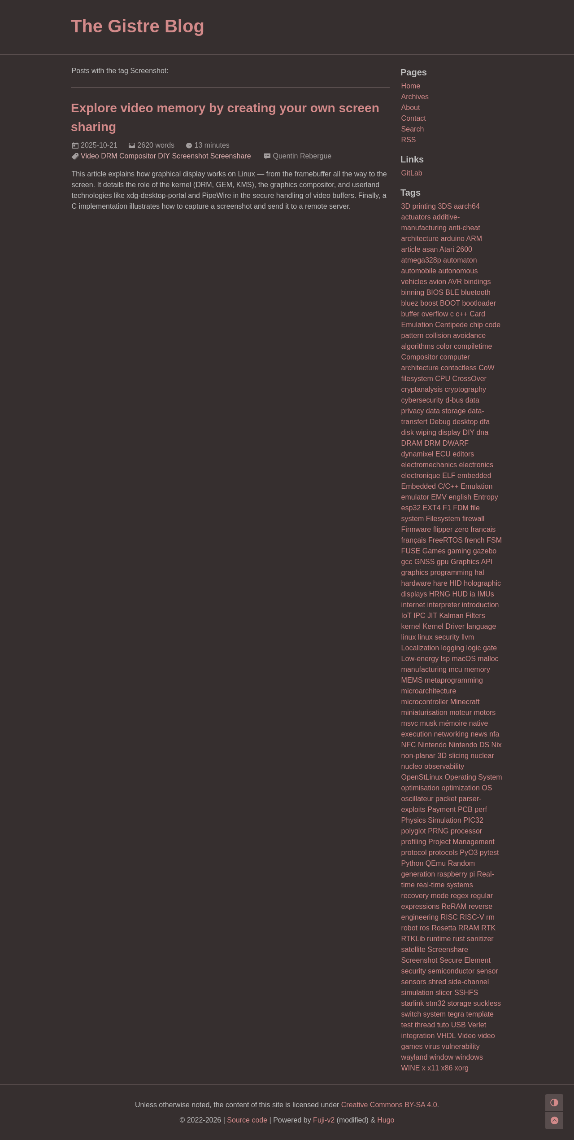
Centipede (451, 325)
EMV (439, 497)
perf (480, 809)
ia (472, 594)
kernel (411, 626)
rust (459, 939)
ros (425, 928)
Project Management (461, 842)
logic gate (481, 648)
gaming (459, 551)
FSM (494, 540)
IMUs (485, 594)
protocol (414, 852)
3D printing (418, 206)
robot (409, 928)
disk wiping (418, 432)
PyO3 (469, 852)
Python (412, 863)
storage (459, 1003)
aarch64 (467, 206)
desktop (465, 421)
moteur (460, 712)
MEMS (412, 680)
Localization (420, 648)
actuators (416, 217)
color (444, 346)
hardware (416, 583)
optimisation (420, 788)
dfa (485, 421)
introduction (480, 605)
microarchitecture (429, 691)
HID (455, 583)
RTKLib (413, 939)
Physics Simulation (431, 820)
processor (466, 831)
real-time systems (445, 885)
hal (479, 572)
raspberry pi (456, 874)
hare (440, 583)
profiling (413, 842)
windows (469, 1057)
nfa (494, 734)
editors (463, 454)
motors (485, 712)
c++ (462, 314)
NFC (408, 745)
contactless (459, 368)
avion (437, 281)
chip (476, 325)
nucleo (411, 766)
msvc (409, 723)
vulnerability (460, 1046)
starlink (412, 1003)
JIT (432, 615)
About (410, 107)
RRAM (468, 928)
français (413, 540)
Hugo (385, 1120)
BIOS (435, 292)
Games (434, 551)
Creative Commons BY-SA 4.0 (389, 1105)
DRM (109, 156)
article (411, 249)
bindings (477, 281)
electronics (476, 465)
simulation (417, 992)
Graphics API (471, 562)
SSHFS (466, 992)
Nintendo (432, 745)
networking (451, 734)
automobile (418, 271)
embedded (474, 475)
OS (487, 788)
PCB (465, 809)
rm (490, 917)
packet (446, 798)
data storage (446, 411)
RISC (449, 917)
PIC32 (473, 820)
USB (458, 1025)
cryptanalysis (422, 389)
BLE (452, 292)
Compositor (137, 156)
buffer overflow (424, 314)
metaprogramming (454, 680)
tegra (456, 1014)
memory (477, 669)
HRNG (439, 594)
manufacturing (424, 669)
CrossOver (469, 378)
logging (453, 648)
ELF (448, 475)
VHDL (446, 1035)
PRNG (438, 831)
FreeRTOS (445, 540)
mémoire (453, 723)
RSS (408, 140)
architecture (420, 238)
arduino (453, 238)
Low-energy (420, 658)
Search (412, 129)
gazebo (485, 551)
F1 (447, 508)
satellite (413, 949)
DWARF (456, 443)
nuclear (482, 755)
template (480, 1014)
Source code (247, 1120)
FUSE (411, 551)
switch (411, 1014)
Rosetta (443, 928)
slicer (443, 992)
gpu (443, 562)
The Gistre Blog (137, 26)
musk (428, 723)
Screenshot (190, 156)
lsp (445, 658)
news (478, 734)
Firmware (416, 529)
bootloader (479, 303)
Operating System (473, 777)
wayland (414, 1057)
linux (408, 637)
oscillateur (417, 798)
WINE (410, 1068)
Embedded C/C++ (430, 486)
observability (444, 766)
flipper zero (451, 529)
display (449, 432)
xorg (462, 1068)
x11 (433, 1068)
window (441, 1057)
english (459, 497)
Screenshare (230, 156)
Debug (440, 421)
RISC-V (472, 917)
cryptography (466, 389)
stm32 (436, 1003)
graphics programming (437, 572)
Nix (496, 745)
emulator (415, 497)
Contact (413, 118)
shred (437, 982)
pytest (489, 852)
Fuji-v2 (324, 1120)
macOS (464, 658)
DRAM (411, 443)
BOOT (450, 303)
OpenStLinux (422, 777)
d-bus (454, 400)
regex (460, 895)
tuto (443, 1025)
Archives (415, 97)
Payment (441, 809)
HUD (460, 594)
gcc (407, 562)
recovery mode (425, 895)
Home (411, 86)
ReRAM (453, 906)
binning (413, 292)
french (474, 540)
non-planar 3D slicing (435, 755)
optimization (460, 788)
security (413, 971)
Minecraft (465, 702)
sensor (487, 971)
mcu (455, 669)
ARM (474, 238)
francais (483, 529)
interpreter (443, 605)
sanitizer (480, 939)
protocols (443, 852)
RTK (488, 928)
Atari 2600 (455, 249)
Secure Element (465, 960)
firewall (473, 518)
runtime (439, 939)
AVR (455, 281)
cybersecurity (422, 400)
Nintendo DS (468, 745)
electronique (420, 475)
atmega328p (421, 260)
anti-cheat (464, 228)
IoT (406, 615)
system (434, 1014)
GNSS (424, 562)
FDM (461, 508)
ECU (443, 454)
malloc (488, 658)
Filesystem (443, 518)
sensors (413, 982)
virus (432, 1046)
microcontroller (424, 702)
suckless (487, 1003)
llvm (467, 637)
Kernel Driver (444, 626)
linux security (438, 637)
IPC (419, 615)
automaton (460, 260)
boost (429, 303)
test (407, 1025)
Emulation (476, 486)
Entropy (486, 497)
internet (413, 605)
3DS (445, 206)
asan (430, 249)
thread (425, 1025)
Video (90, 156)
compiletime (473, 346)
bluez (409, 303)
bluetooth (476, 292)
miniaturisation (424, 712)
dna (482, 432)
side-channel (468, 982)
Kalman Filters (462, 615)
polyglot (413, 831)
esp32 (411, 508)
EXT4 (432, 508)
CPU (442, 378)
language (481, 626)
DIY (164, 156)
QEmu (436, 863)
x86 (447, 1068)
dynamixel (417, 454)
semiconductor (451, 971)
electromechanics (429, 465)
